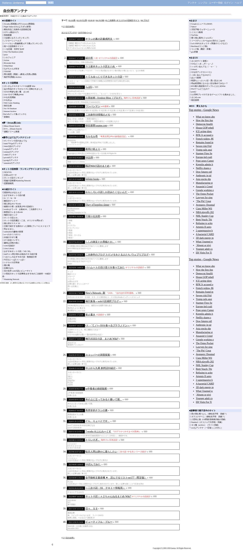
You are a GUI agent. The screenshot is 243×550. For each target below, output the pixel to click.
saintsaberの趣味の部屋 (13, 232)
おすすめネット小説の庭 (14, 195)
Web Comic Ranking (12, 103)
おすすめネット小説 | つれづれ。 (18, 251)
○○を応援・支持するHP (14, 49)
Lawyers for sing (204, 197)
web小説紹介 (9, 246)
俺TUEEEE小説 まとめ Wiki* (102, 338)
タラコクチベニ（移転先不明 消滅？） (208, 417)
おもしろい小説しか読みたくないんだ (106, 192)
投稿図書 (8, 35)
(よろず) (21, 27)
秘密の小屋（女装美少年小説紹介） (19, 206)
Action (6, 60)
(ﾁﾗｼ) (20, 24)
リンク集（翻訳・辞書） (201, 49)
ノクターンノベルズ (12, 41)
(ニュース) (201, 24)
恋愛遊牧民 (9, 183)
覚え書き (90, 314)
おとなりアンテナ (69, 32)
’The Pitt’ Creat (203, 201)
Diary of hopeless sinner (97, 204)
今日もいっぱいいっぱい (14, 260)
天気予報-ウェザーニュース (203, 29)
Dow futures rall (204, 172)
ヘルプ (238, 2)
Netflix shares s (203, 168)
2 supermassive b (204, 230)
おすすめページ (85, 32)
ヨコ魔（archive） (198, 425)
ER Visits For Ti (204, 252)
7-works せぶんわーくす (98, 431)
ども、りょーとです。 (97, 421)
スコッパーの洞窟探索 (97, 355)
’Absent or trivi (203, 245)
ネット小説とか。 (11, 218)
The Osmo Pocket (204, 194)
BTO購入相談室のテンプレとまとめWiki (208, 86)
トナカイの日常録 (11, 262)
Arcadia (7, 24)
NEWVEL (8, 172)
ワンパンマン (92, 106)
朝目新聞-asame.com (96, 125)
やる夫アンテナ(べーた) (201, 72)
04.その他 (100, 20)
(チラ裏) (27, 43)
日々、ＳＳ (91, 508)
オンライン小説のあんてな (15, 141)
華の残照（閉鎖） (11, 74)
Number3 (194, 422)
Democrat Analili (204, 124)
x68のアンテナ (10, 155)
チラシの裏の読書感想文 (99, 39)
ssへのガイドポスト (12, 234)
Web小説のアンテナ (12, 146)
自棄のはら (9, 268)
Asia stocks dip (203, 179)
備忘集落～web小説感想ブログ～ (103, 301)
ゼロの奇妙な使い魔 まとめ (16, 92)
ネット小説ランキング (13, 178)
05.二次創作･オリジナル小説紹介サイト (122, 20)
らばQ (88, 87)
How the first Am (204, 120)
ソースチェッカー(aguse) (201, 41)
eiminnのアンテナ (11, 152)
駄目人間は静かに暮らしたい (101, 451)
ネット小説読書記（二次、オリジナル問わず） (24, 220)
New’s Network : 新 (95, 293)
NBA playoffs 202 (205, 212)
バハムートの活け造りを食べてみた (105, 267)
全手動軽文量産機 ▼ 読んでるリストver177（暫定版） (116, 477)
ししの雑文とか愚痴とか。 (100, 242)
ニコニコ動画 (197, 32)
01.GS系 (72, 20)
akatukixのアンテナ (12, 163)
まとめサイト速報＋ (200, 61)
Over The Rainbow (11, 52)
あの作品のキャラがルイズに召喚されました (23, 89)
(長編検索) (18, 43)
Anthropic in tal (203, 175)
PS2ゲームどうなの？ (200, 89)
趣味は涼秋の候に (11, 243)
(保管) (28, 27)
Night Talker (8, 27)
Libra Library (9, 248)
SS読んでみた (93, 464)
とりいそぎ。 (92, 440)
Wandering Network (11, 279)
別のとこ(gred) (219, 41)
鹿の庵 (7, 265)
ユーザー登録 (216, 2)
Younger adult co (204, 249)
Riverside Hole (9, 63)
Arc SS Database (10, 109)
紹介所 (89, 58)
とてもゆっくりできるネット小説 (103, 76)
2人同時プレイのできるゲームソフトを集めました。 (213, 95)
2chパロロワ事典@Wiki (14, 95)
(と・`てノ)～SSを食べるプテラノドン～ (107, 325)
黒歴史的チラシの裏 (96, 410)
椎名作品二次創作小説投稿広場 (17, 29)
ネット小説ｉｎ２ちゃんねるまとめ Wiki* (108, 496)
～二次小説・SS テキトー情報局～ (105, 488)
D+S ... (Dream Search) (13, 129)
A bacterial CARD (205, 234)
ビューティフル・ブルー (98, 522)
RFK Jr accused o (204, 135)
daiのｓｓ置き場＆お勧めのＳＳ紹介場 (20, 254)
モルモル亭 (91, 136)
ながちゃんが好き (11, 69)
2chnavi (194, 69)
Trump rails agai (204, 150)
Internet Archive (10, 111)
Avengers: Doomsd (205, 205)
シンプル (202, 2)
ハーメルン (9, 43)
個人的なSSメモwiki (12, 204)
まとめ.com (196, 97)
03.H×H (91, 20)
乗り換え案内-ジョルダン (202, 38)
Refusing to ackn (204, 223)
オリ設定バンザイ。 (12, 240)
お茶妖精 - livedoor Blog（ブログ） (104, 98)
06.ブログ (145, 20)
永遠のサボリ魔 (10, 237)
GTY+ (6, 32)
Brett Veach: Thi (204, 219)
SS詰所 (89, 157)
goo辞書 (194, 52)
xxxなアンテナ (197, 428)
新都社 (7, 117)
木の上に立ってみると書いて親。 (103, 399)
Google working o (205, 190)
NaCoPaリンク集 (10, 114)
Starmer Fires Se (204, 153)
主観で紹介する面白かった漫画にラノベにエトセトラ (27, 226)
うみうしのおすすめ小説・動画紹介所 (20, 257)
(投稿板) (13, 24)
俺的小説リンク (10, 215)
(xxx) (25, 24)
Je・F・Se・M (10, 198)
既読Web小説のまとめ (97, 166)
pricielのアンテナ (11, 157)
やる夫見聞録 (10, 97)
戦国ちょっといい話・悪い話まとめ (206, 81)
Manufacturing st (204, 183)
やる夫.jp (8, 100)
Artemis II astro (203, 227)
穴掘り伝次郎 (92, 216)
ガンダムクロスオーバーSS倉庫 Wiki (19, 86)
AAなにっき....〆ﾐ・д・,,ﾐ (202, 64)
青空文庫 (8, 106)
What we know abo (205, 116)
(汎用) (28, 74)
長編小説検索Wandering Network (17, 181)
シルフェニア (10, 57)
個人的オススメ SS (12, 223)
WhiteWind (8, 66)
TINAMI (7, 71)
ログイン (228, 2)
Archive (19, 77)
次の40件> (70, 26)
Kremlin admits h (204, 164)
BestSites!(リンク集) (199, 46)
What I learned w (204, 241)
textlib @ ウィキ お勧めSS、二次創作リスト (23, 209)
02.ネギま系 (82, 20)
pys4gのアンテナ (11, 160)
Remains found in (204, 142)
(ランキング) (23, 38)
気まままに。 (10, 229)
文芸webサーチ (10, 175)
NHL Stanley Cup (204, 216)
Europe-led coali (204, 157)
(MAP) (209, 24)
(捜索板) (31, 24)
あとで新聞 (196, 78)
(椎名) (22, 74)
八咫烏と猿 (196, 419)
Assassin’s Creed (204, 186)
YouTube (194, 35)
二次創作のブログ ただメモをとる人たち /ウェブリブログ (117, 254)
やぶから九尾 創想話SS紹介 (100, 368)
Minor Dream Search (12, 126)
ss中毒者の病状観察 (96, 388)
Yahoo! (193, 27)
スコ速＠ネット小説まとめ (100, 66)
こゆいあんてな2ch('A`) (201, 75)
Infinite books (92, 179)
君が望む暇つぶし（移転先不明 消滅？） (209, 414)
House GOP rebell (205, 127)
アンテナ (192, 2)
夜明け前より (92, 149)
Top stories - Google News (204, 109)
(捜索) (34, 74)
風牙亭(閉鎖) (9, 77)
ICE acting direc (204, 131)
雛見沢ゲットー (10, 201)
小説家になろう (10, 38)
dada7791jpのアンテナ (13, 143)
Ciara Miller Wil (204, 208)
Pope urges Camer (205, 161)
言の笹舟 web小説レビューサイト (18, 271)
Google (194, 24)
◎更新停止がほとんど (12, 192)
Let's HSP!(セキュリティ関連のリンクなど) (209, 43)
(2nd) (21, 52)
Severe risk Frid (203, 146)
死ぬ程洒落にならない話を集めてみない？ (209, 83)
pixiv (6, 55)
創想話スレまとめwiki (13, 212)
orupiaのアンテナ (11, 149)
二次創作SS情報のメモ (97, 114)
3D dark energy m (204, 238)
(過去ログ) (14, 32)
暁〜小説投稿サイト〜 (13, 46)
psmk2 (193, 92)
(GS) (16, 27)
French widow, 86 (204, 139)
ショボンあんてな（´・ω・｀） (204, 67)
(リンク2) (22, 114)
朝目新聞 (195, 100)
